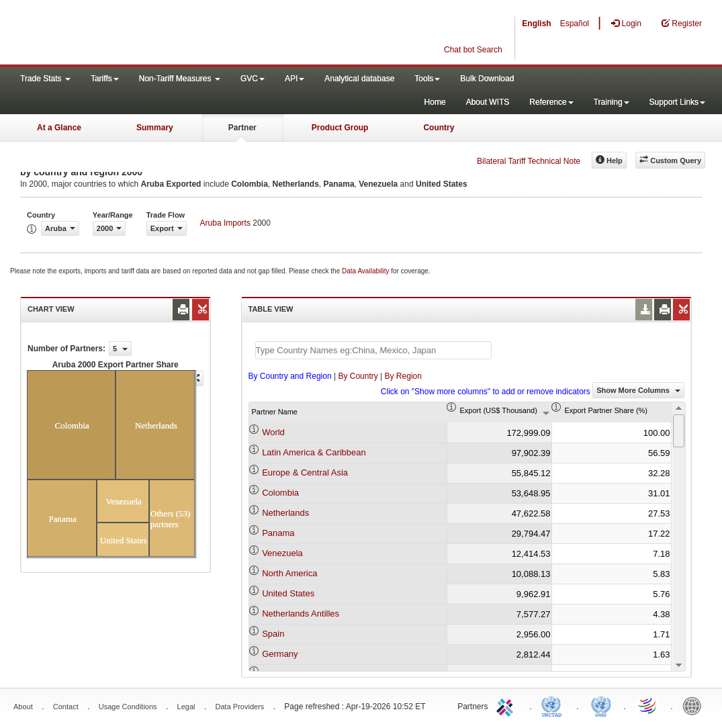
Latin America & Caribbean (314, 452)
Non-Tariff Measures (179, 78)
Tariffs (105, 78)
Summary (154, 127)
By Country (357, 376)
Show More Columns (638, 390)
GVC (252, 78)
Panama (278, 533)
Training (611, 102)
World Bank (695, 705)
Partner (242, 127)
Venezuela (282, 553)
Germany (280, 654)
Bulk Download (487, 78)
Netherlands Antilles (300, 613)
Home (435, 102)
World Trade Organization (648, 705)
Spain (273, 634)
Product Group (340, 127)
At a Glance (59, 127)
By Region (403, 376)
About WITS (488, 102)
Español (574, 23)
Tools (427, 78)
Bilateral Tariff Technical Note (528, 161)
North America (289, 573)
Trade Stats (45, 78)
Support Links (677, 102)
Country (438, 127)
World (273, 432)
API (294, 78)
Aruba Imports (225, 223)
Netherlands (285, 513)
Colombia (280, 493)
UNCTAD (554, 705)
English (536, 23)
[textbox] (373, 350)
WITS (134, 33)
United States (288, 593)
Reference (551, 102)
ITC (507, 705)
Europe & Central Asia (305, 472)
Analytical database (359, 78)
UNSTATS (601, 705)
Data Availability (366, 271)
